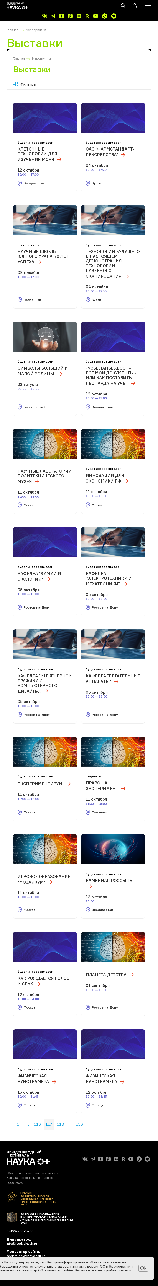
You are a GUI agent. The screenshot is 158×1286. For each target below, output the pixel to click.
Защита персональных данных (30, 1177)
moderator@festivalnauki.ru (26, 1256)
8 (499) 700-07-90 (20, 1231)
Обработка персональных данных (32, 1173)
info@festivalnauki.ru (22, 1243)
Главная (12, 30)
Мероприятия (36, 30)
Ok (143, 1268)
